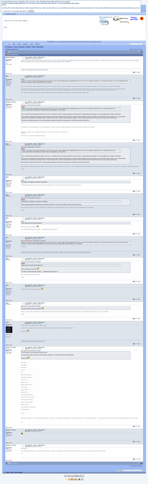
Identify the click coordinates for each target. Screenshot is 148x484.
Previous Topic (133, 49)
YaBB (65, 476)
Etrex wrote (24, 350)
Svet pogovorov (9, 47)
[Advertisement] (74, 35)
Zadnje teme (72, 41)
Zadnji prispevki (64, 41)
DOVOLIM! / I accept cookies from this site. (15, 11)
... (12, 51)
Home (9, 44)
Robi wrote (23, 105)
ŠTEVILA (87, 41)
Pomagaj (93, 41)
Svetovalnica (22, 47)
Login (19, 20)
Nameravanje (80, 41)
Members (25, 44)
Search (19, 44)
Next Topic (139, 49)
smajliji (99, 41)
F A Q (57, 41)
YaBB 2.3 (81, 475)
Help (14, 44)
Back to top (9, 73)
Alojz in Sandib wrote (26, 240)
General (16, 47)
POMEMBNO (50, 41)
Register (25, 20)
